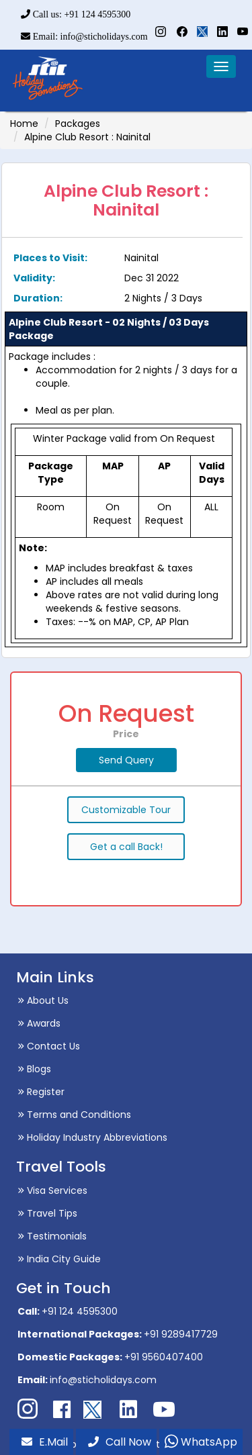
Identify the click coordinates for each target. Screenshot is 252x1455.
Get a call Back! (126, 846)
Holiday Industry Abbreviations (92, 1137)
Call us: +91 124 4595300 (75, 14)
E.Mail (45, 1442)
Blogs (34, 1069)
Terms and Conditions (74, 1114)
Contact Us (48, 1046)
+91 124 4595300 (80, 1311)
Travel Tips (47, 1213)
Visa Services (52, 1190)
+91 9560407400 (163, 1357)
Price (126, 734)
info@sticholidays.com (103, 1380)
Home (24, 123)
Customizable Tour (126, 809)
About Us (43, 1000)
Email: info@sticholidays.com (84, 37)
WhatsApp (201, 1442)
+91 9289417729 (181, 1334)
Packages (77, 123)
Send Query (126, 760)
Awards (38, 1023)
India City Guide (59, 1259)
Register (41, 1091)
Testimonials (52, 1236)
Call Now (119, 1442)
